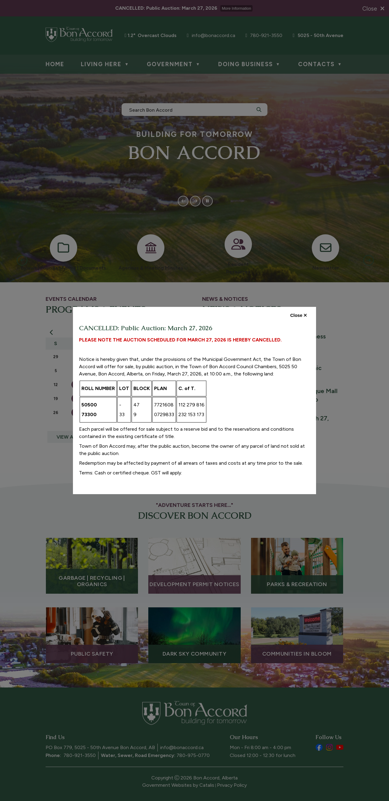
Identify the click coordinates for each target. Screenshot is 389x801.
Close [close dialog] (298, 315)
